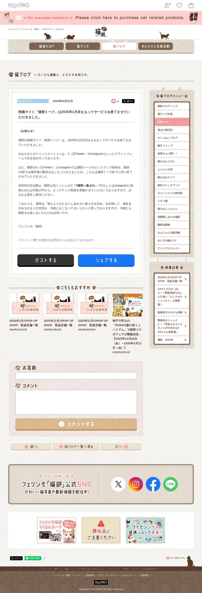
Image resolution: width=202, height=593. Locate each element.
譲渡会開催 (164, 224)
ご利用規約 (89, 575)
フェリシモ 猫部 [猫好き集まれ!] (101, 32)
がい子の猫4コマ (167, 240)
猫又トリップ (165, 145)
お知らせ (60, 29)
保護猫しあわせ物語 (169, 217)
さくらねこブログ (168, 137)
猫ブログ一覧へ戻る (76, 446)
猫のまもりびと (166, 161)
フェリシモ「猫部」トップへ (67, 575)
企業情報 (144, 575)
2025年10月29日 (93, 312)
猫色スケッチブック (169, 185)
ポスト (130, 101)
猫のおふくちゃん (168, 208)
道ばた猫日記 (165, 130)
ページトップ (180, 560)
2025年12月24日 (24, 312)
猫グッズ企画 (165, 114)
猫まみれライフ (166, 177)
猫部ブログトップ (168, 106)
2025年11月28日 (59, 312)
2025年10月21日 (128, 324)
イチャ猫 (162, 201)
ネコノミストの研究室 (170, 193)
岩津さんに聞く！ (168, 153)
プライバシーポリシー (108, 575)
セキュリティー (129, 575)
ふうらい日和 (165, 169)
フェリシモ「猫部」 (31, 29)
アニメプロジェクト (169, 248)
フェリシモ (13, 29)
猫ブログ (48, 29)
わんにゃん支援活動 (169, 232)
